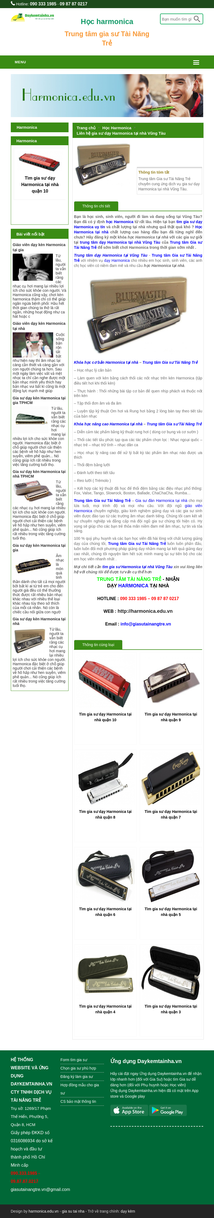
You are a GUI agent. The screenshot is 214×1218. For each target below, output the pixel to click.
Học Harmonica (116, 128)
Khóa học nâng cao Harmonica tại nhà (108, 424)
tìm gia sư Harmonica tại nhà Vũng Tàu (137, 567)
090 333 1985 (43, 4)
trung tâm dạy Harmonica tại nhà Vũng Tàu (120, 242)
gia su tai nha (73, 1211)
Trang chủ (86, 128)
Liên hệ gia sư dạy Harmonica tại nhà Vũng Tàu (121, 133)
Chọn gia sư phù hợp (78, 1068)
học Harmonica (119, 222)
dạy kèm (128, 1211)
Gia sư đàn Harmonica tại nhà (161, 500)
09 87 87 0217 (73, 4)
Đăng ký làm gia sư (77, 1076)
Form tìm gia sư (73, 1060)
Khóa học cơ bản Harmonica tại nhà (106, 362)
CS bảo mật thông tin (78, 1101)
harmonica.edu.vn (44, 1211)
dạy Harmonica (117, 260)
